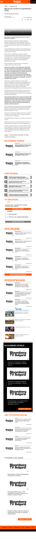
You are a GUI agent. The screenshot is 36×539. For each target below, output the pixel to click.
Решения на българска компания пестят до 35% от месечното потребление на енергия (23, 430)
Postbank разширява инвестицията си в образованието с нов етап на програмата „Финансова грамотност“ (23, 294)
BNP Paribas (26, 134)
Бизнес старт (17, 445)
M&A (10, 134)
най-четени (11, 173)
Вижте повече (24, 409)
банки (12, 134)
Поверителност (15, 530)
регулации (13, 136)
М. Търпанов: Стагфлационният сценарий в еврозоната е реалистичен (23, 439)
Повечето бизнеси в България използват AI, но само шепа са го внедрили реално (23, 448)
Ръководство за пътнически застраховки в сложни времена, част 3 (22, 267)
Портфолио (17, 527)
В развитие (16, 418)
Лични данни (19, 530)
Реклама (10, 527)
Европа (15, 134)
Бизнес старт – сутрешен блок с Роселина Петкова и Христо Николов (16, 205)
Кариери (4, 527)
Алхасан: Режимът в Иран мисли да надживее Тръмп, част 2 (23, 242)
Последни (12, 229)
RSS (33, 527)
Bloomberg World (14, 141)
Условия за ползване (10, 530)
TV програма (11, 199)
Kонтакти (27, 527)
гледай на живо (18, 209)
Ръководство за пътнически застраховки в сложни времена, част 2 (22, 259)
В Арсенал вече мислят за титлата (17, 329)
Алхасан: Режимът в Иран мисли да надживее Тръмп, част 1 (23, 233)
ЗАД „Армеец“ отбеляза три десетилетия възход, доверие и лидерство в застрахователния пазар (22, 303)
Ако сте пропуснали (15, 415)
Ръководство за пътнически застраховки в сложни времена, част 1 (22, 251)
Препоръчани (14, 280)
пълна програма (18, 222)
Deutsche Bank (20, 134)
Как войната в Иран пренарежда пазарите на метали (18, 474)
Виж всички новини (18, 274)
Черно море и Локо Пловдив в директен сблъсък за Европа (17, 314)
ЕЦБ (10, 136)
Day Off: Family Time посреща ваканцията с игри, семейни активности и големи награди (22, 285)
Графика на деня (13, 458)
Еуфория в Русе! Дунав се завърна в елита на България (18, 321)
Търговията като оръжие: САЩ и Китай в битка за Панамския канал (23, 421)
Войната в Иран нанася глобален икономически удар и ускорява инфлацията (18, 512)
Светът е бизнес (17, 427)
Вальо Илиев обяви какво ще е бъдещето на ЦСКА (17, 336)
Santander (6, 136)
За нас (22, 527)
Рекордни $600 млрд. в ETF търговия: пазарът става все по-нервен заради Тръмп (18, 493)
